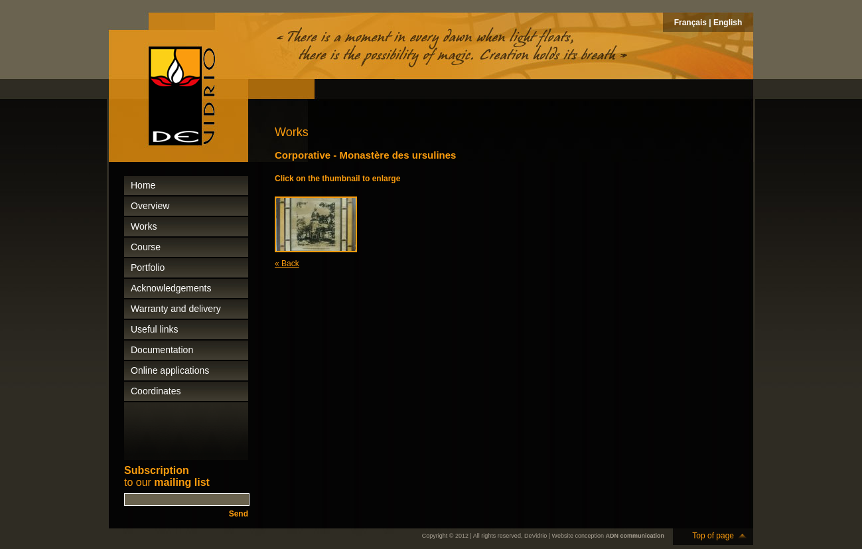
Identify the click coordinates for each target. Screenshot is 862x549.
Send (238, 513)
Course (146, 247)
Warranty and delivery (176, 308)
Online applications (170, 370)
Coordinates (156, 391)
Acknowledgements (171, 288)
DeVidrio (535, 535)
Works (144, 226)
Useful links (155, 329)
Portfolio (148, 267)
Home (143, 185)
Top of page (713, 535)
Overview (150, 205)
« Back (287, 263)
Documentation (162, 350)
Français (690, 22)
